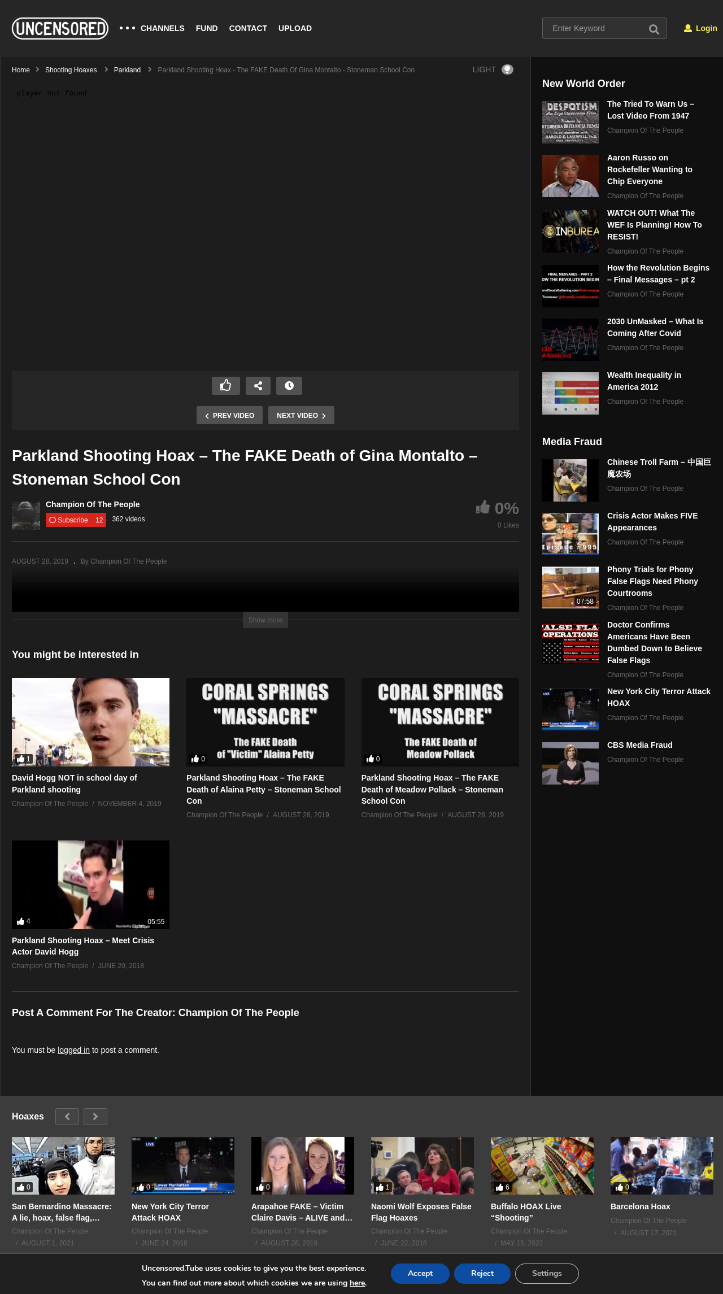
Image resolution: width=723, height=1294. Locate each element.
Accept (420, 1273)
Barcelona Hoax (640, 1205)
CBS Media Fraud (640, 745)
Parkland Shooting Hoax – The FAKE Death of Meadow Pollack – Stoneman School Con (432, 789)
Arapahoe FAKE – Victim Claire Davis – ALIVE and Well (298, 1211)
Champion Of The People (93, 504)
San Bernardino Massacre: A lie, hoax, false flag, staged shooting (62, 1211)
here (357, 1283)
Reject (482, 1273)
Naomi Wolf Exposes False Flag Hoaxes (421, 1211)
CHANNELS (163, 28)
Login (700, 28)
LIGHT (493, 69)
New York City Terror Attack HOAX (170, 1211)
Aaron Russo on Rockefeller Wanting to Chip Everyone (649, 169)
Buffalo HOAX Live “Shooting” (526, 1211)
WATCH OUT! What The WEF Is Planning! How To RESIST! (654, 224)
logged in (74, 1050)
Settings (547, 1273)
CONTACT (248, 28)
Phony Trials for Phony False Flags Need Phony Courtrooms (652, 581)
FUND (207, 28)
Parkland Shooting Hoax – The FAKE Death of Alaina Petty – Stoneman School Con (263, 789)
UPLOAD (295, 28)
